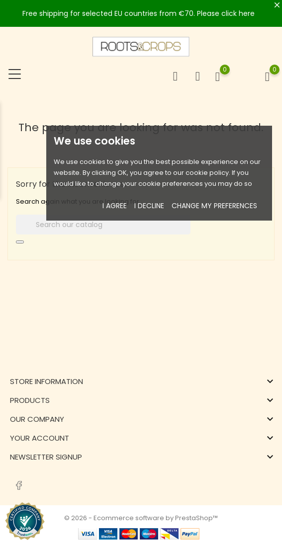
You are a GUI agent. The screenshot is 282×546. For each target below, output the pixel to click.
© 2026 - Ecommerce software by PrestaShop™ (141, 518)
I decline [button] (149, 206)
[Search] (103, 224)
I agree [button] (114, 206)
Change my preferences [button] (214, 206)
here (247, 13)
